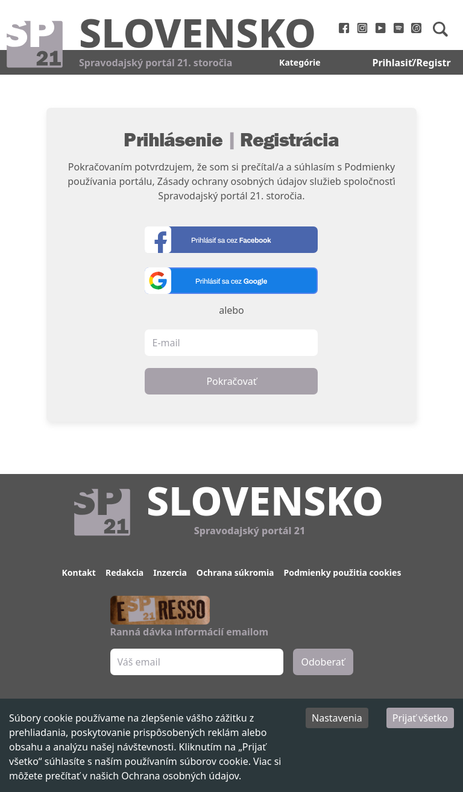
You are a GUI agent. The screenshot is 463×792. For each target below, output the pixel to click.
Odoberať (323, 662)
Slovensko (197, 32)
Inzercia (170, 572)
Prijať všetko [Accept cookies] (420, 718)
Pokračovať (231, 381)
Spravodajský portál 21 (249, 530)
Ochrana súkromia (235, 572)
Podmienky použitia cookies (342, 572)
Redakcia (124, 572)
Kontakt (79, 572)
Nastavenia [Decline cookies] (337, 718)
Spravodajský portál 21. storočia (155, 62)
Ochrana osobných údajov (180, 775)
